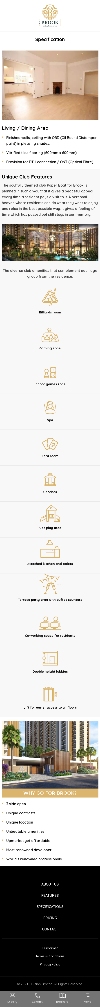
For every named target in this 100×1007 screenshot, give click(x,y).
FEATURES (50, 895)
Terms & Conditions (50, 956)
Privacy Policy (50, 964)
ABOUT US (50, 884)
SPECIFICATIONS (50, 906)
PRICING (50, 918)
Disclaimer (50, 948)
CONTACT (50, 929)
